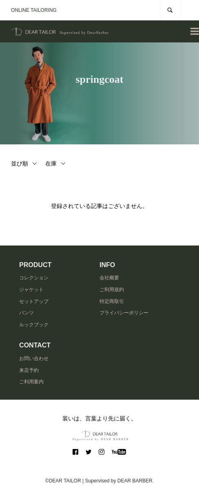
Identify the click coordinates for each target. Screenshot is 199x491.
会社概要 (109, 278)
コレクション (34, 278)
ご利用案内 (31, 382)
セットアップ (34, 301)
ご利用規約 (112, 289)
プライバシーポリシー (124, 313)
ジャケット (31, 289)
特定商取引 (112, 301)
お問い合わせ (34, 358)
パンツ (26, 313)
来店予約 (29, 370)
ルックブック (34, 324)
